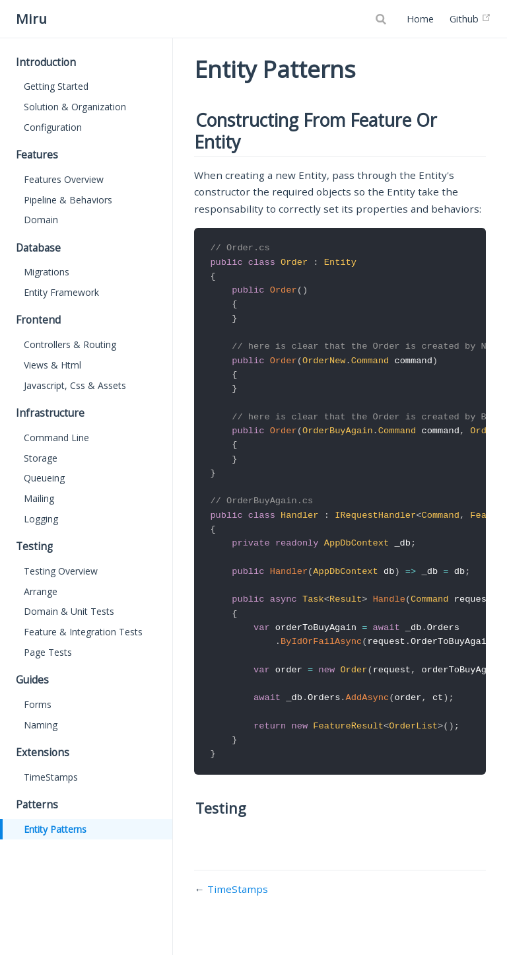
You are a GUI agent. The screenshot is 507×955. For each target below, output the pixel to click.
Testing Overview (61, 571)
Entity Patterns (55, 829)
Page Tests (48, 652)
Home (420, 19)
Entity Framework (61, 292)
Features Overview (64, 179)
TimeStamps (51, 777)
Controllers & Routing (70, 344)
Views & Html (52, 365)
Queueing (44, 478)
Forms (37, 704)
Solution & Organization (75, 106)
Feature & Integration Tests (83, 631)
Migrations (46, 271)
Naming (40, 725)
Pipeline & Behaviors (68, 200)
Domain (41, 219)
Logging (41, 519)
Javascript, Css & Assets (75, 385)
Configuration (53, 127)
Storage (40, 458)
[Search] (382, 19)
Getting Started (56, 86)
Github (470, 19)
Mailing (39, 498)
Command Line (56, 437)
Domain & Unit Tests (69, 611)
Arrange (40, 591)
